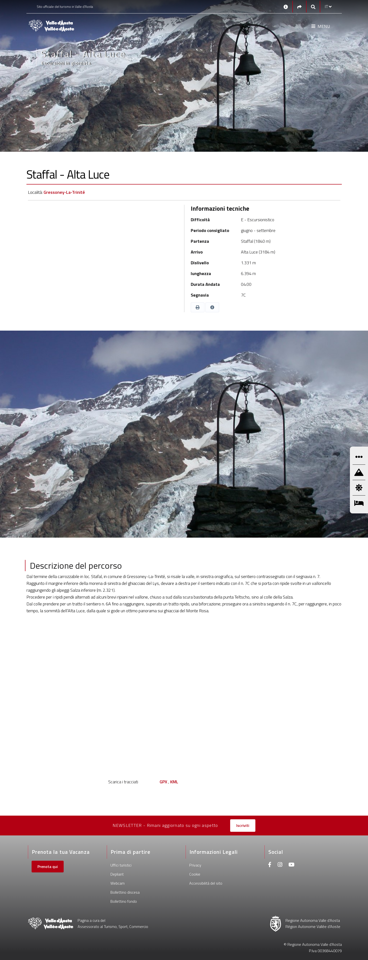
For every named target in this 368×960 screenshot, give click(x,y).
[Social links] (299, 6)
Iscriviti (242, 825)
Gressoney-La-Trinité (64, 192)
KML (174, 781)
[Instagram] (280, 865)
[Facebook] (270, 865)
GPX (163, 781)
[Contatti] (286, 6)
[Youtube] (291, 865)
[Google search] (313, 6)
